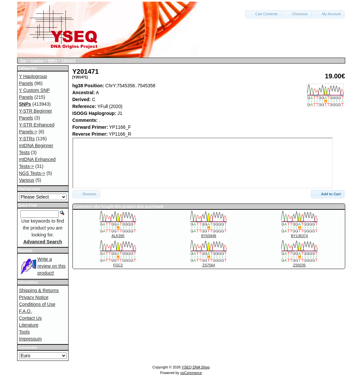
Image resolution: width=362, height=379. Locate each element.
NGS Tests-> (32, 173)
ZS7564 (208, 265)
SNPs (52, 61)
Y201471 (68, 61)
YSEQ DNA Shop (195, 367)
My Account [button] (328, 13)
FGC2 (118, 265)
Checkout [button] (297, 13)
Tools (24, 332)
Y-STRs (27, 138)
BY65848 (208, 236)
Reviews (25, 250)
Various (26, 180)
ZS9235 (299, 265)
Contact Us (30, 318)
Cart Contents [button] (263, 13)
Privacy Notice (33, 297)
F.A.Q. (25, 311)
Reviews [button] (86, 194)
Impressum (30, 338)
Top (23, 61)
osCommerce (191, 373)
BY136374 (299, 236)
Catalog (36, 61)
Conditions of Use (37, 304)
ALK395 (118, 236)
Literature (29, 325)
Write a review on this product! (52, 266)
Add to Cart (328, 194)
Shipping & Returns (39, 290)
